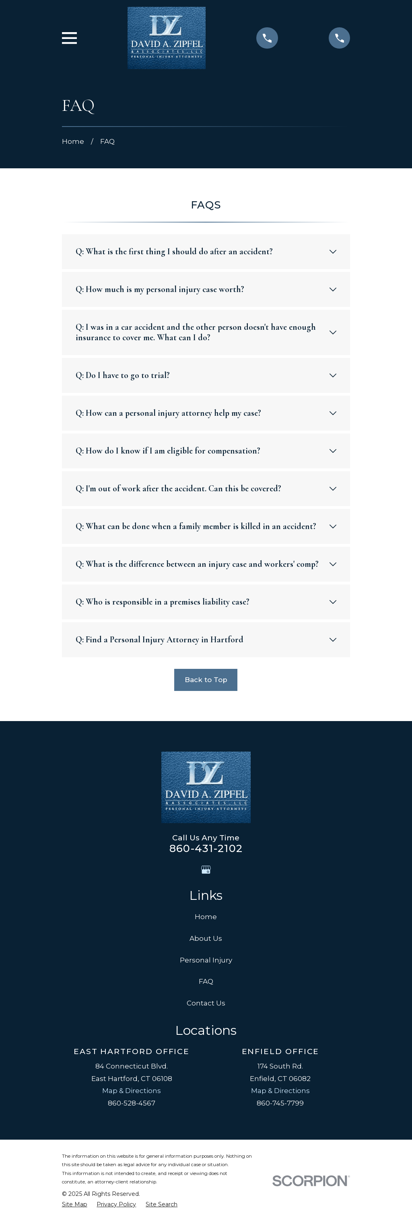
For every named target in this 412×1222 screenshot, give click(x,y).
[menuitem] (74, 1205)
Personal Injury (206, 960)
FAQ (206, 981)
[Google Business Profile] (206, 870)
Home (206, 917)
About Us (206, 938)
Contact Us (206, 1003)
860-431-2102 (206, 848)
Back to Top (206, 680)
